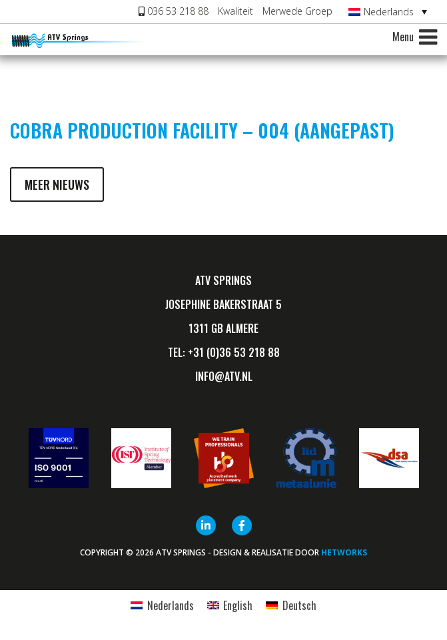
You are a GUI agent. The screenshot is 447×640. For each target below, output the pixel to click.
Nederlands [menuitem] (389, 11)
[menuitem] (388, 11)
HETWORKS (344, 552)
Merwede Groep (297, 11)
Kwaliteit (235, 11)
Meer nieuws (57, 184)
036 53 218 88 (174, 11)
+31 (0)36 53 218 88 (234, 352)
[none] (388, 11)
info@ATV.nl (223, 376)
